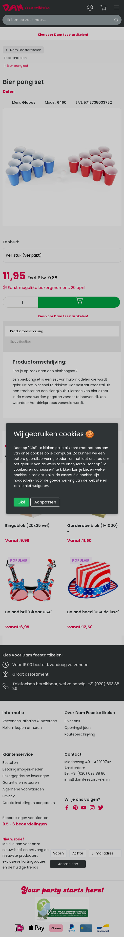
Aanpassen (45, 502)
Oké (21, 502)
